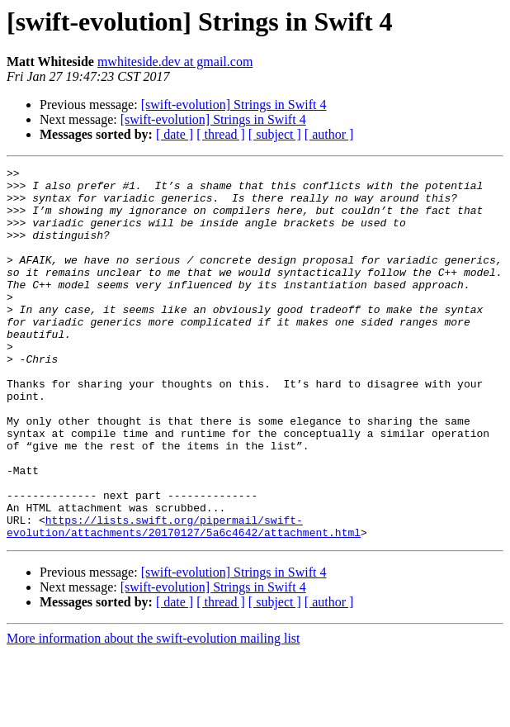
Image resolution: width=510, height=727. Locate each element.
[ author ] (329, 134)
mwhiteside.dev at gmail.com (175, 62)
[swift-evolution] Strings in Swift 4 (234, 104)
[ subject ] (274, 134)
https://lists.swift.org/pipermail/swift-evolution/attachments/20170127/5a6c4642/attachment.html (184, 599)
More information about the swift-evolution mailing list (153, 713)
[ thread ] (220, 134)
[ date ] (174, 134)
